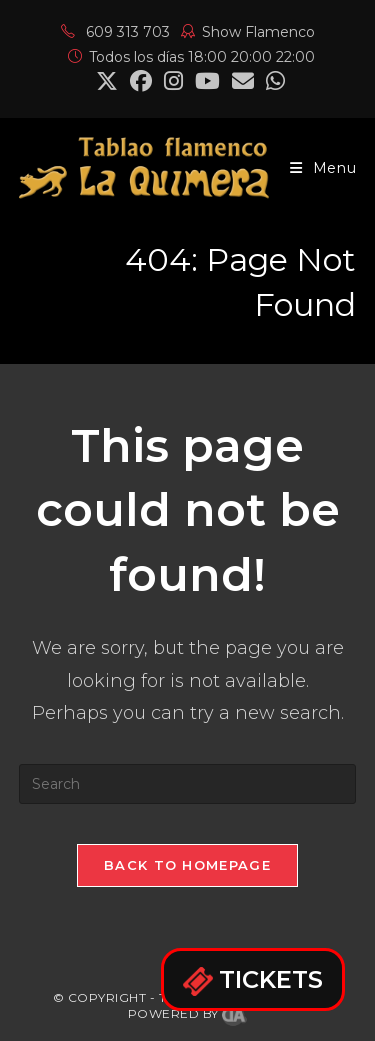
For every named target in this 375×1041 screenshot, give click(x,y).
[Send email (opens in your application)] (243, 81)
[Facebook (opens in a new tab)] (141, 81)
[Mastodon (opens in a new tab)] (272, 81)
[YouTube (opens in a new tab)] (207, 81)
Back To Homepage (187, 865)
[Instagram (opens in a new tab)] (173, 81)
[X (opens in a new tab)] (107, 81)
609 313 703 (115, 32)
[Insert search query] (188, 784)
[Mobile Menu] (323, 168)
